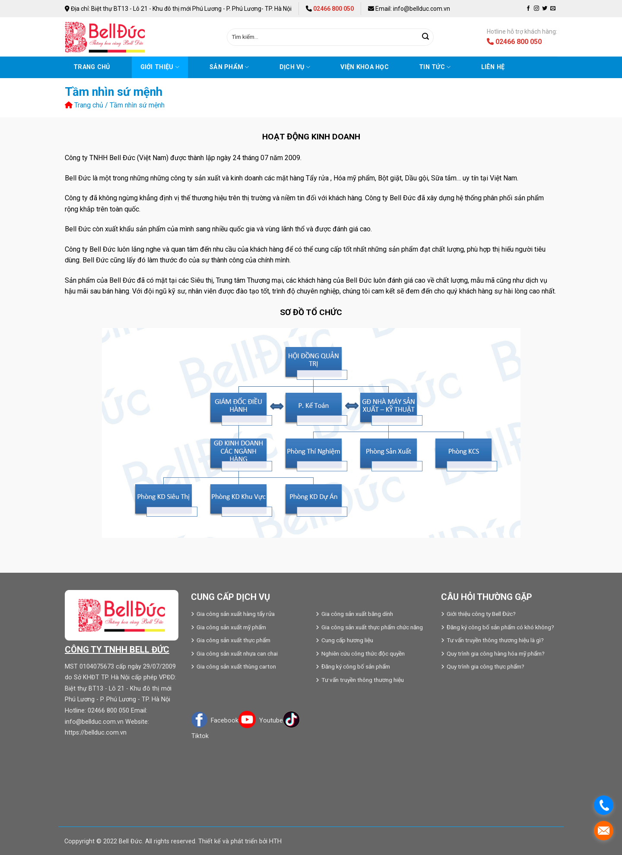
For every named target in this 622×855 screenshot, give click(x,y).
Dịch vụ (295, 67)
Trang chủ (91, 67)
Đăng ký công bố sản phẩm (355, 666)
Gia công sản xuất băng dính (357, 613)
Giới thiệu (159, 67)
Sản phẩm (229, 67)
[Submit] (425, 37)
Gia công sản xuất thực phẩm (233, 640)
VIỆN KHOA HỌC (364, 67)
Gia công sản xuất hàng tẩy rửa (236, 613)
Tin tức (435, 67)
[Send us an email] (552, 9)
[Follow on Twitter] (544, 9)
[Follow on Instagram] (536, 9)
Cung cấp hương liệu (347, 640)
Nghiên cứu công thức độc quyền (363, 653)
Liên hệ (493, 67)
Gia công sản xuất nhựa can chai (237, 653)
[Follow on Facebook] (528, 9)
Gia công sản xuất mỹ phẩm (231, 627)
